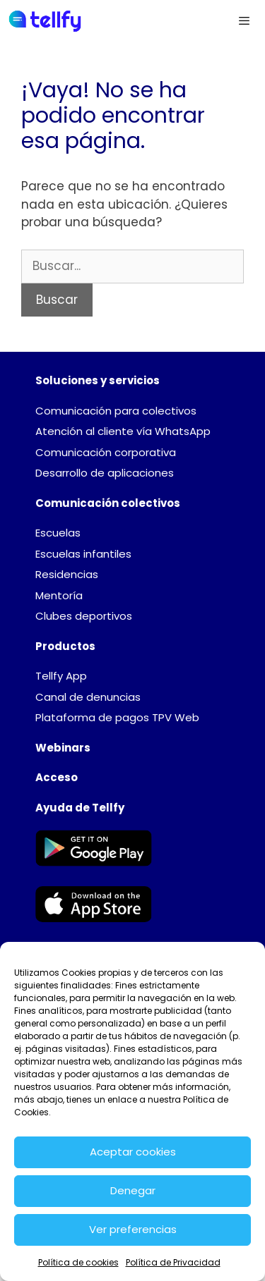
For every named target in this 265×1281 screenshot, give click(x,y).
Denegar (132, 1190)
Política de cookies (78, 1262)
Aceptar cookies (133, 1151)
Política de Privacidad (173, 1262)
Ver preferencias (133, 1229)
